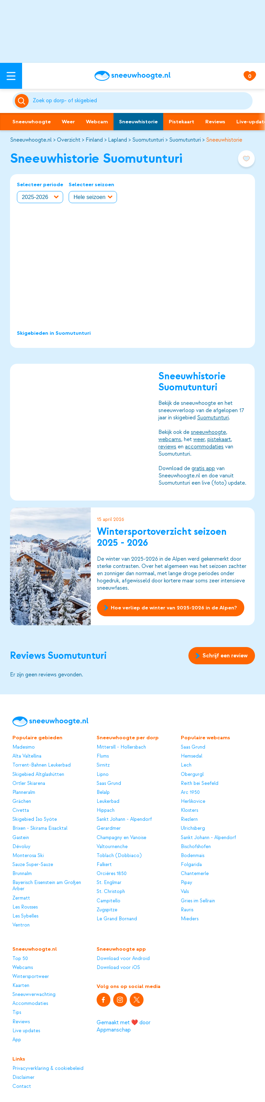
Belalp (103, 792)
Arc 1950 (190, 792)
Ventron (21, 925)
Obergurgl (192, 774)
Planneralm (23, 792)
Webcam (97, 121)
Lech (186, 765)
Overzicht (68, 139)
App (16, 1040)
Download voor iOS (118, 967)
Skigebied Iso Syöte (34, 819)
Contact (21, 1086)
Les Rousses (25, 907)
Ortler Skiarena (28, 783)
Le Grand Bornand (117, 919)
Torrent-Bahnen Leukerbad (41, 765)
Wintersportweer (30, 976)
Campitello (108, 901)
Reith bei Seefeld (199, 783)
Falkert (104, 864)
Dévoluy (21, 846)
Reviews (215, 121)
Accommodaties (30, 1003)
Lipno (103, 774)
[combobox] (142, 101)
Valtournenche (112, 846)
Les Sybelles (25, 916)
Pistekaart (181, 121)
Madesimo (23, 747)
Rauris (187, 910)
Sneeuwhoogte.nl (31, 139)
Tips (16, 1012)
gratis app (203, 468)
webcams (170, 439)
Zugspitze (107, 910)
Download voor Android (123, 958)
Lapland (117, 139)
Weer (68, 121)
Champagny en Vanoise (121, 837)
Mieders (189, 919)
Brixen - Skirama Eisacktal (39, 828)
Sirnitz (103, 765)
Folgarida (191, 864)
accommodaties (204, 446)
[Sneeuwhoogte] (132, 76)
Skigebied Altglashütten (38, 774)
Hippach (106, 810)
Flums (103, 756)
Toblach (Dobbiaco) (119, 855)
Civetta (20, 810)
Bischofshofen (196, 846)
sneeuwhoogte (208, 431)
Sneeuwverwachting (34, 994)
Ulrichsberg (193, 828)
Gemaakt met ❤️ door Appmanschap (123, 1026)
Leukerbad (108, 801)
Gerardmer (109, 828)
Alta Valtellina (26, 756)
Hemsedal (191, 756)
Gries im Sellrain (198, 901)
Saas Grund (109, 783)
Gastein (20, 837)
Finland (94, 139)
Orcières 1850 (112, 873)
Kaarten (20, 985)
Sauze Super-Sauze (32, 864)
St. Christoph (111, 891)
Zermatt (21, 898)
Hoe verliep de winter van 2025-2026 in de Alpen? (170, 607)
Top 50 (20, 958)
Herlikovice (193, 801)
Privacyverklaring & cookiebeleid (48, 1068)
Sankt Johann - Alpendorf (124, 819)
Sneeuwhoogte (31, 121)
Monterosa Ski (28, 855)
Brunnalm (22, 873)
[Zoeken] (142, 101)
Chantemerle (195, 873)
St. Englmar (109, 882)
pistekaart (219, 439)
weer (199, 439)
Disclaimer (23, 1077)
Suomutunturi (148, 139)
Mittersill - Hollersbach (121, 747)
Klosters (189, 810)
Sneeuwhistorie (138, 121)
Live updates (26, 1031)
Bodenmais (192, 855)
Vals (185, 891)
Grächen (21, 801)
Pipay (186, 882)
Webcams (22, 967)
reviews (168, 446)
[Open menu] (11, 76)
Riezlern (189, 819)
